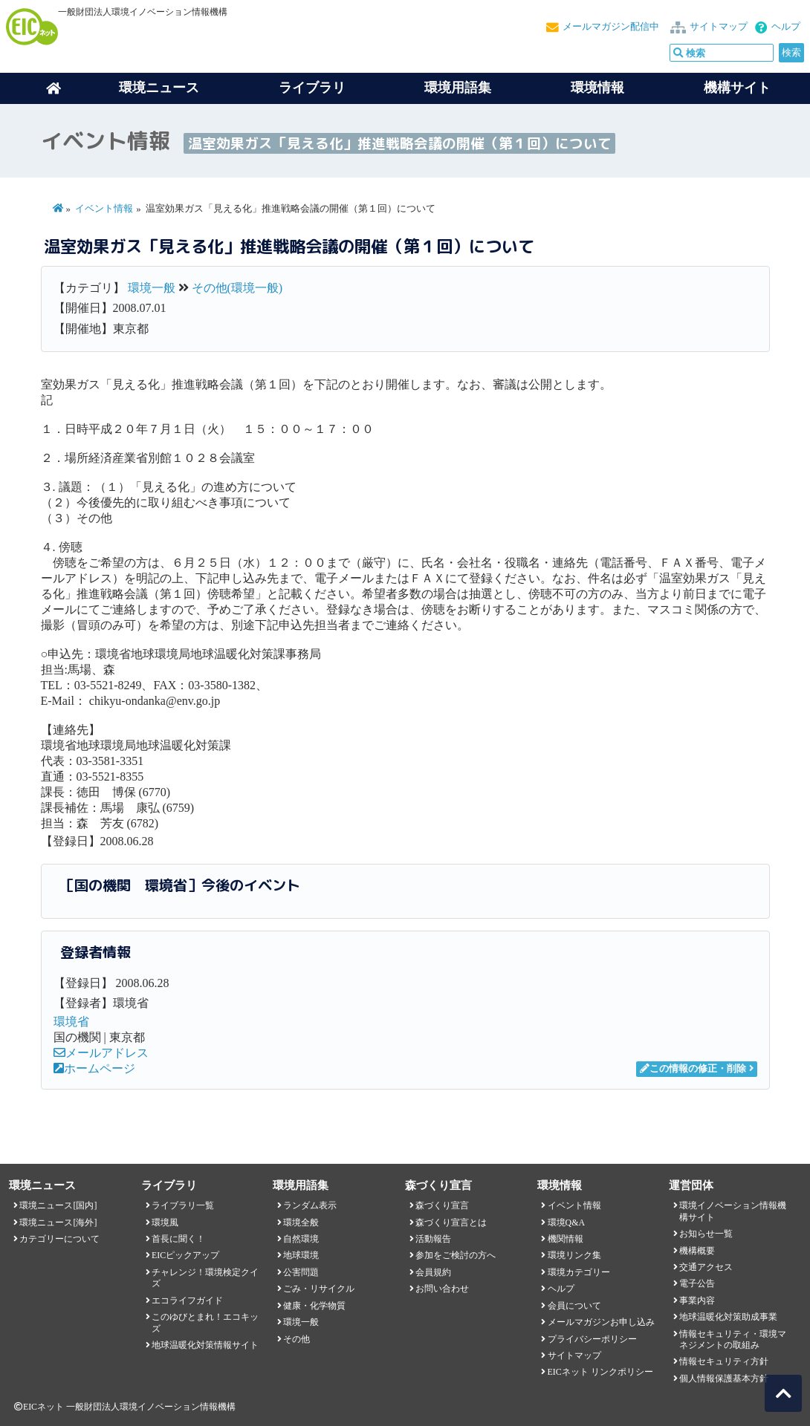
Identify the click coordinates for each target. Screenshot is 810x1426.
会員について (574, 1305)
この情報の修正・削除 (693, 1069)
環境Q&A (566, 1222)
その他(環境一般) (237, 287)
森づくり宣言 (442, 1205)
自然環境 (301, 1239)
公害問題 (301, 1272)
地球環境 (301, 1255)
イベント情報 (104, 209)
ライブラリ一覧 (183, 1205)
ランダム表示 (310, 1205)
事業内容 (697, 1300)
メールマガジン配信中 (611, 27)
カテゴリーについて (59, 1239)
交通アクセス (706, 1267)
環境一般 (151, 287)
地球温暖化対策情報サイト (205, 1345)
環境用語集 (457, 87)
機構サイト (737, 87)
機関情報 (565, 1239)
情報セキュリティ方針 (723, 1361)
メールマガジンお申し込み (601, 1322)
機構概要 (697, 1251)
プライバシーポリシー (592, 1339)
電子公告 (697, 1283)
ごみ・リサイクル (318, 1288)
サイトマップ (719, 27)
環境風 (165, 1222)
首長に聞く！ (178, 1239)
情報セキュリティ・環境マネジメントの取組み (732, 1339)
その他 (296, 1339)
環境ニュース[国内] (58, 1205)
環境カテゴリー (579, 1272)
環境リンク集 (574, 1255)
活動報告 (433, 1239)
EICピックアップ (185, 1255)
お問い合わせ (442, 1288)
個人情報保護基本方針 (723, 1378)
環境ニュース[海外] (58, 1222)
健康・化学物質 (314, 1305)
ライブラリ (312, 87)
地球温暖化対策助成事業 (728, 1317)
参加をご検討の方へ (455, 1255)
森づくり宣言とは (451, 1222)
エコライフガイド (187, 1300)
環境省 (71, 1021)
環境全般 (301, 1222)
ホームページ (94, 1068)
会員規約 (433, 1272)
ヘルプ (785, 27)
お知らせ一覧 (706, 1233)
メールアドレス (101, 1052)
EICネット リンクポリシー (600, 1372)
